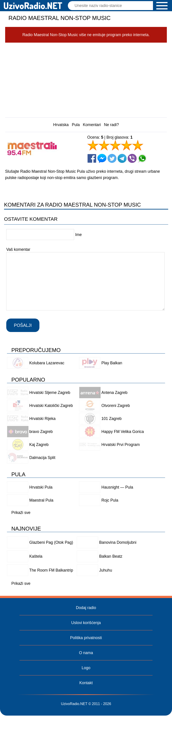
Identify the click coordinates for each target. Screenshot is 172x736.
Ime (78, 234)
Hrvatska (61, 124)
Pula (76, 124)
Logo (86, 668)
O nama (86, 653)
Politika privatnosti (86, 638)
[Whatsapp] (142, 158)
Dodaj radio (86, 607)
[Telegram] (122, 158)
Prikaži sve (20, 512)
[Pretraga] (111, 5)
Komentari (92, 124)
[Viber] (132, 158)
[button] (162, 5)
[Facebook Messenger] (101, 158)
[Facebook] (91, 158)
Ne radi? (111, 124)
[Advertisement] (86, 78)
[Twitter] (112, 158)
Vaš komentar (18, 249)
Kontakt (86, 683)
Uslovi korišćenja (86, 622)
